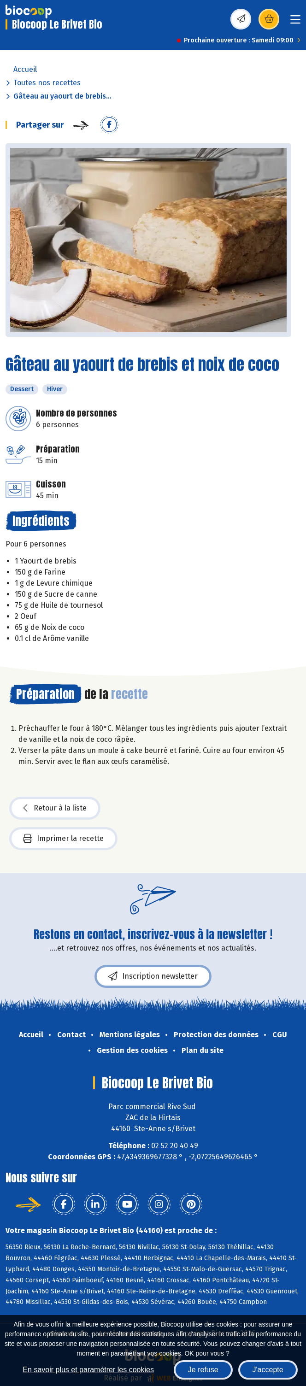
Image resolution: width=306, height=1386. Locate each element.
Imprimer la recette (63, 838)
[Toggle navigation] (295, 22)
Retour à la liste (55, 808)
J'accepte (268, 1370)
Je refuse (203, 1370)
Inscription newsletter (153, 976)
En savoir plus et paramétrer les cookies (88, 1370)
